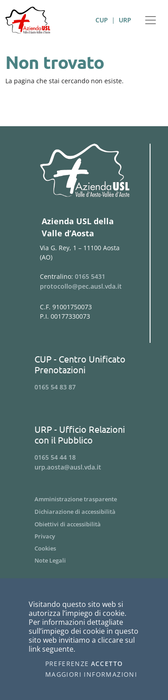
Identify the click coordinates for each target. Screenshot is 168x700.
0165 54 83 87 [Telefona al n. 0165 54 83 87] (55, 387)
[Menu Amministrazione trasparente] (84, 499)
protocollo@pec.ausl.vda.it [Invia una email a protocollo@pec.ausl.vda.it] (81, 286)
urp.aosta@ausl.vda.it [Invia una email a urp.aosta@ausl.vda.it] (67, 467)
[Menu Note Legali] (84, 560)
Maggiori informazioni (91, 674)
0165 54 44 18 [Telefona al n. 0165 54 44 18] (55, 457)
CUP (101, 20)
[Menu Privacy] (84, 536)
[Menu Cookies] (84, 548)
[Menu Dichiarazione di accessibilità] (84, 511)
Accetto (107, 664)
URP (125, 20)
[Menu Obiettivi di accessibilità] (84, 524)
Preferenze (67, 664)
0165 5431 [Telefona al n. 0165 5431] (90, 276)
